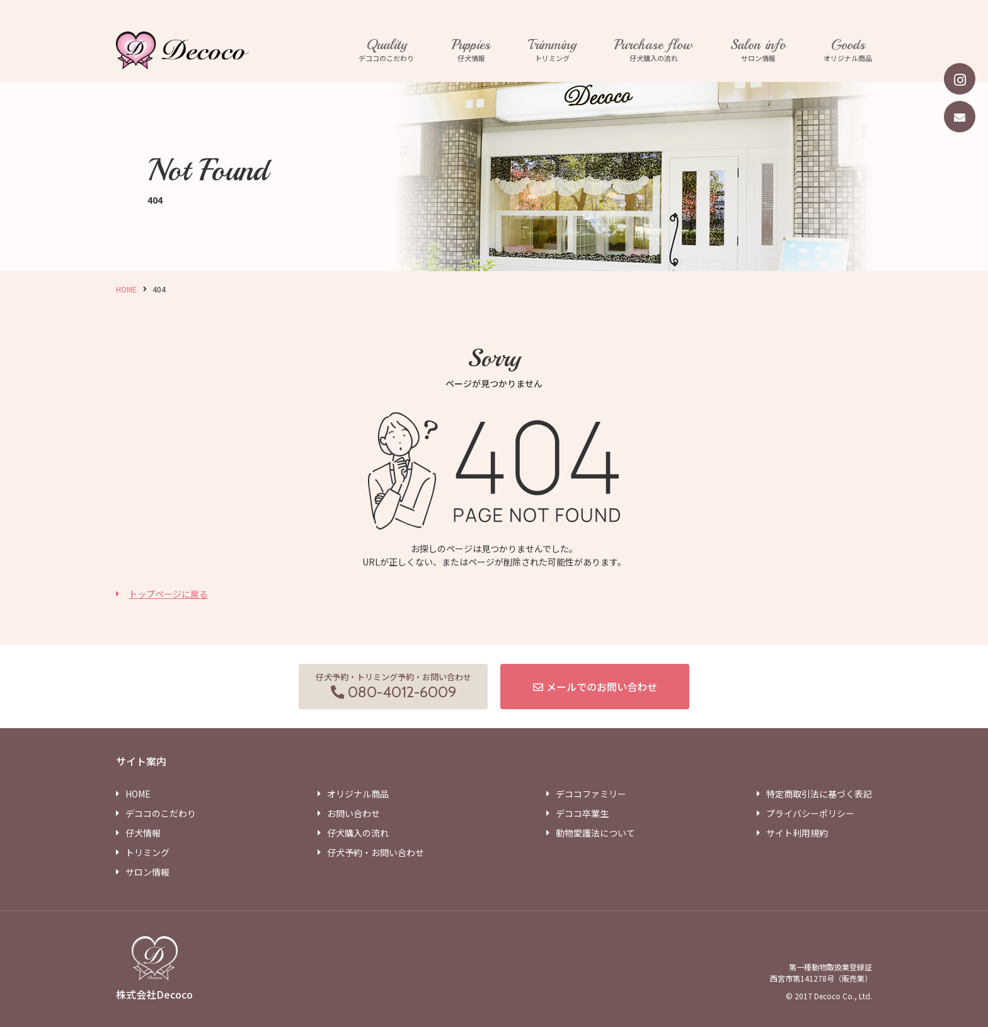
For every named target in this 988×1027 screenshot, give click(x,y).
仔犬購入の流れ (653, 50)
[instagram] (959, 79)
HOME (126, 289)
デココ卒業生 (582, 813)
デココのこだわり (386, 50)
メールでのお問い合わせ (601, 686)
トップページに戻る (168, 594)
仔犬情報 (471, 50)
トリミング (552, 50)
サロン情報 (758, 50)
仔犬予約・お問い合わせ (375, 852)
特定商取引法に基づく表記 (819, 793)
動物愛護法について (595, 833)
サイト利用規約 (797, 833)
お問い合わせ (353, 813)
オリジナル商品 (848, 50)
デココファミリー (591, 793)
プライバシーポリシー (810, 813)
